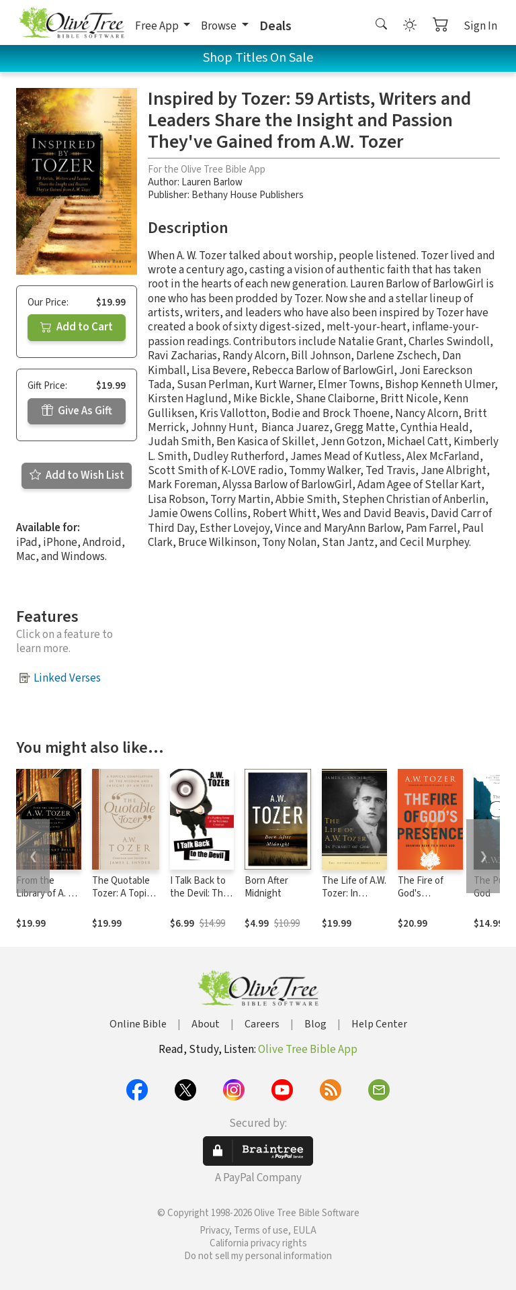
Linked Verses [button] (67, 678)
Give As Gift (77, 411)
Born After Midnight (266, 887)
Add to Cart (76, 327)
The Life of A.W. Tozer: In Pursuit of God (354, 893)
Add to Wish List (77, 475)
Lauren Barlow (212, 182)
